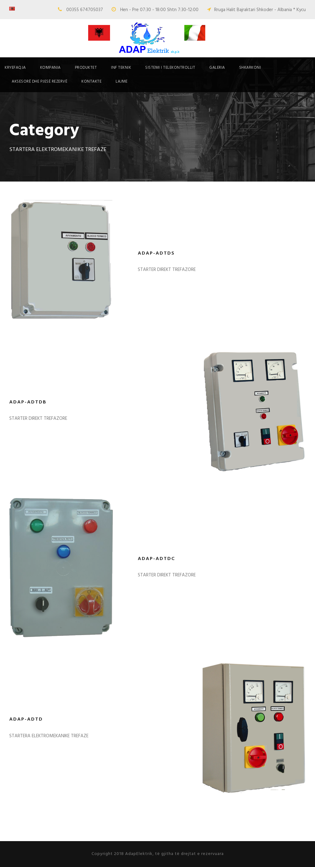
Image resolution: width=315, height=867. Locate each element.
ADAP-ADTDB (28, 402)
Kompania (50, 67)
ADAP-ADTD (26, 719)
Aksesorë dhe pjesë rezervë (39, 81)
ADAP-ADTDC (156, 559)
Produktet (86, 67)
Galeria (217, 67)
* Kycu (299, 10)
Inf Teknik (121, 67)
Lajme (122, 81)
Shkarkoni (250, 67)
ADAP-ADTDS (156, 253)
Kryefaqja (15, 67)
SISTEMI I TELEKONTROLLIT (170, 67)
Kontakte (91, 81)
